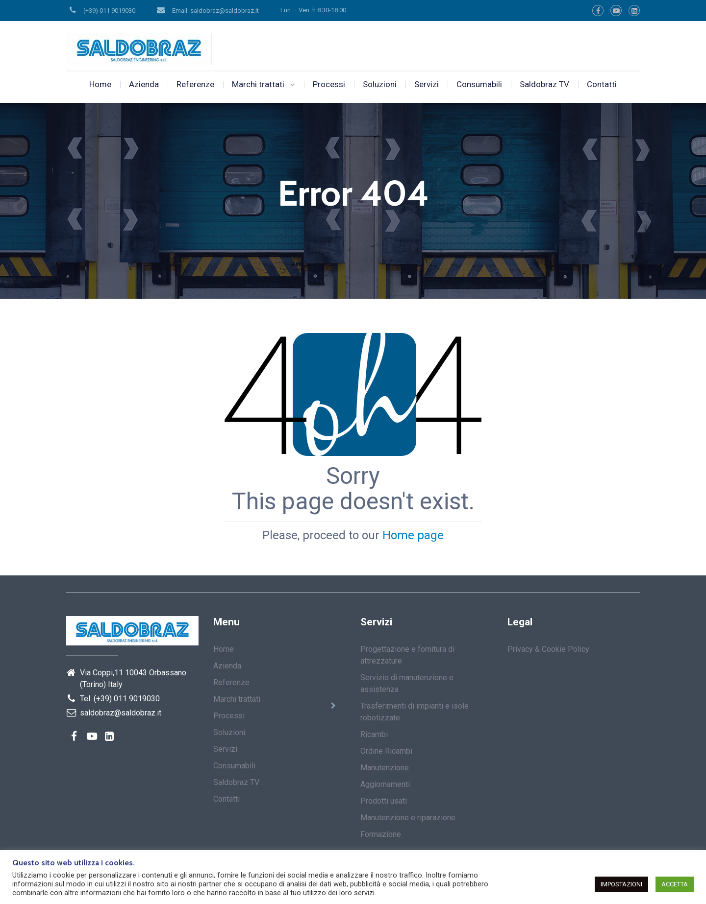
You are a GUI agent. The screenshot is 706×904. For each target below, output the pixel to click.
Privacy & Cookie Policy (548, 649)
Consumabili (479, 84)
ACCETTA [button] (674, 884)
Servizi (426, 84)
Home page (413, 535)
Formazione (380, 834)
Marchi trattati (258, 84)
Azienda (144, 84)
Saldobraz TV (544, 84)
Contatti (602, 84)
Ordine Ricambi (386, 751)
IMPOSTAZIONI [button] (621, 884)
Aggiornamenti (385, 784)
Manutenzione (384, 767)
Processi (329, 84)
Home (100, 84)
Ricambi (374, 734)
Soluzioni (380, 84)
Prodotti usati (383, 801)
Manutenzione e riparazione (407, 817)
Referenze (195, 84)
